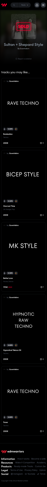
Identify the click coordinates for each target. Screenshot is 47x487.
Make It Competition (25, 462)
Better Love (8, 278)
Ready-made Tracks (23, 466)
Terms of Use (16, 470)
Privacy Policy (31, 470)
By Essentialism (23, 49)
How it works (23, 459)
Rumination (8, 134)
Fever (5, 422)
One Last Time (9, 206)
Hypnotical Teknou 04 (12, 350)
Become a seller (38, 459)
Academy (41, 462)
